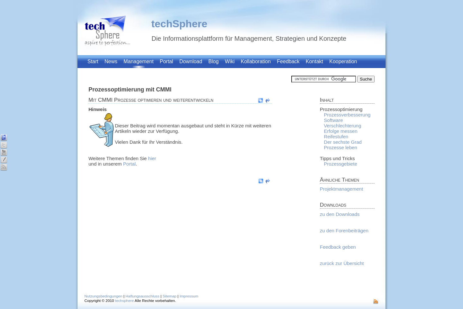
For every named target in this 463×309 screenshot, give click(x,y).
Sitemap (170, 296)
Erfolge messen (340, 131)
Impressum (188, 296)
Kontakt (314, 61)
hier (152, 158)
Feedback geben (338, 247)
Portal (166, 61)
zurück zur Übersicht (342, 263)
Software (333, 120)
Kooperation (343, 61)
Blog (213, 61)
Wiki (229, 61)
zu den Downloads (339, 214)
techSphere (179, 24)
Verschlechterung (342, 125)
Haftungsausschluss (142, 296)
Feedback (288, 61)
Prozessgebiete (340, 164)
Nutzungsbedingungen (104, 296)
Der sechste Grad (343, 142)
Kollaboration (256, 61)
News (110, 61)
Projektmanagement (341, 189)
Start (92, 61)
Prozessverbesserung (347, 114)
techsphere (124, 300)
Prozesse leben (340, 147)
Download (190, 61)
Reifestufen (336, 136)
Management (138, 61)
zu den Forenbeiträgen (344, 230)
